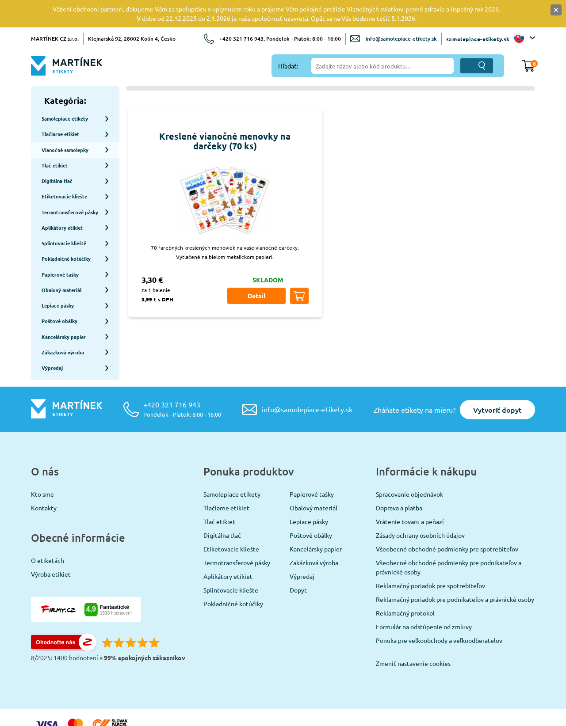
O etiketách (47, 528)
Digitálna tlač (222, 503)
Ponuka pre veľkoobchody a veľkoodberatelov (439, 608)
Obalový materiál (313, 476)
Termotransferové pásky (236, 531)
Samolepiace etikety (231, 462)
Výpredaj (302, 544)
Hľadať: (288, 66)
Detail (256, 296)
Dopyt (298, 558)
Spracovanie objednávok (409, 462)
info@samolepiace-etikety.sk (401, 38)
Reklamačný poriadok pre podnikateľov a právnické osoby (455, 567)
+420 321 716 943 (182, 377)
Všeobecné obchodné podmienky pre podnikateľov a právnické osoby (448, 535)
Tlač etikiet (219, 490)
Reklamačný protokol (405, 581)
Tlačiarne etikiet (226, 476)
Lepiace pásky (309, 490)
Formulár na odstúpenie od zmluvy (424, 595)
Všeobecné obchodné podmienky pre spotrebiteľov (447, 517)
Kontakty (44, 476)
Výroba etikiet (51, 542)
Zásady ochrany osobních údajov (420, 503)
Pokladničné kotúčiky (233, 572)
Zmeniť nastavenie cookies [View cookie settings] (413, 631)
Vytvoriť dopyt (497, 378)
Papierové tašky (312, 462)
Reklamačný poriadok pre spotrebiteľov (430, 554)
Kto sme (42, 462)
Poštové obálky (311, 503)
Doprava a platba (399, 476)
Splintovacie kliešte (230, 558)
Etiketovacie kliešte (231, 517)
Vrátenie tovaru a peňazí (410, 490)
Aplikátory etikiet (227, 544)
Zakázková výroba (314, 531)
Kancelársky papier (316, 517)
